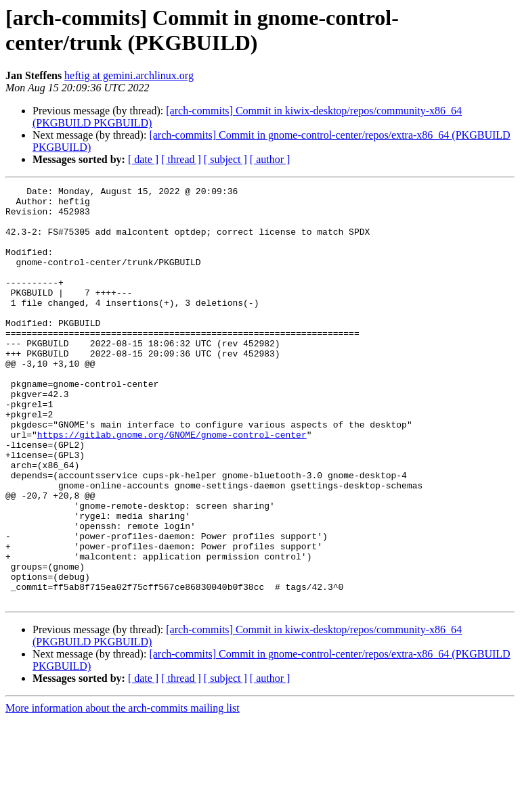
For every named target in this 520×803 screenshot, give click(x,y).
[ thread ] (181, 159)
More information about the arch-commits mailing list (122, 791)
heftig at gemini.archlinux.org (129, 75)
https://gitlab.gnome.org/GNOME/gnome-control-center (172, 485)
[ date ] (143, 159)
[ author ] (270, 159)
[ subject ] (225, 159)
